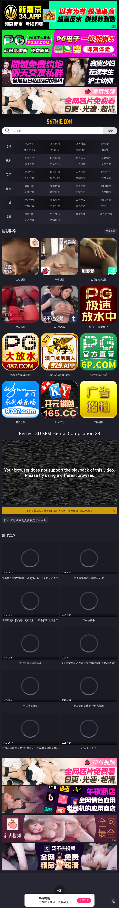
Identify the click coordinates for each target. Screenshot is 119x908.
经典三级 (55, 177)
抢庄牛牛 (106, 149)
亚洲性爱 (29, 171)
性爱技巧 (106, 205)
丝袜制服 (55, 163)
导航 (8, 216)
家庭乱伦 (55, 199)
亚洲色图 (55, 185)
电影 (8, 174)
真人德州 (55, 143)
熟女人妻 (29, 163)
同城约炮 (29, 214)
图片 (8, 188)
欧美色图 (81, 185)
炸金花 (55, 149)
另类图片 (106, 191)
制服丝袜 (29, 177)
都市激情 (29, 199)
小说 (8, 202)
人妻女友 (81, 199)
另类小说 (55, 205)
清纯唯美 (55, 191)
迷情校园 (29, 205)
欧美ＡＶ (81, 157)
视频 (8, 160)
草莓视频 (81, 214)
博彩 (8, 146)
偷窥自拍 (29, 185)
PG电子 (29, 143)
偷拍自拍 (55, 171)
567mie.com (59, 121)
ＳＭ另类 (106, 163)
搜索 (110, 130)
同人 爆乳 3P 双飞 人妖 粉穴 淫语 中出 (25, 520)
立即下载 (84, 900)
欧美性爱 (106, 171)
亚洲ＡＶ (29, 157)
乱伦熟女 (81, 177)
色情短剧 (55, 219)
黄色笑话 (81, 205)
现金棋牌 (81, 149)
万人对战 (81, 143)
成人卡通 (81, 171)
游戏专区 (106, 143)
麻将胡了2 (29, 149)
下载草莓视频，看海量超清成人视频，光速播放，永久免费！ (70, 511)
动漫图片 (106, 185)
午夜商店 (55, 214)
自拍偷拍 (55, 157)
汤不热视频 (106, 214)
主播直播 (81, 163)
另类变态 (106, 177)
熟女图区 (81, 191)
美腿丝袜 (29, 191)
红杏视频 (29, 219)
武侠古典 (106, 199)
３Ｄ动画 (106, 157)
